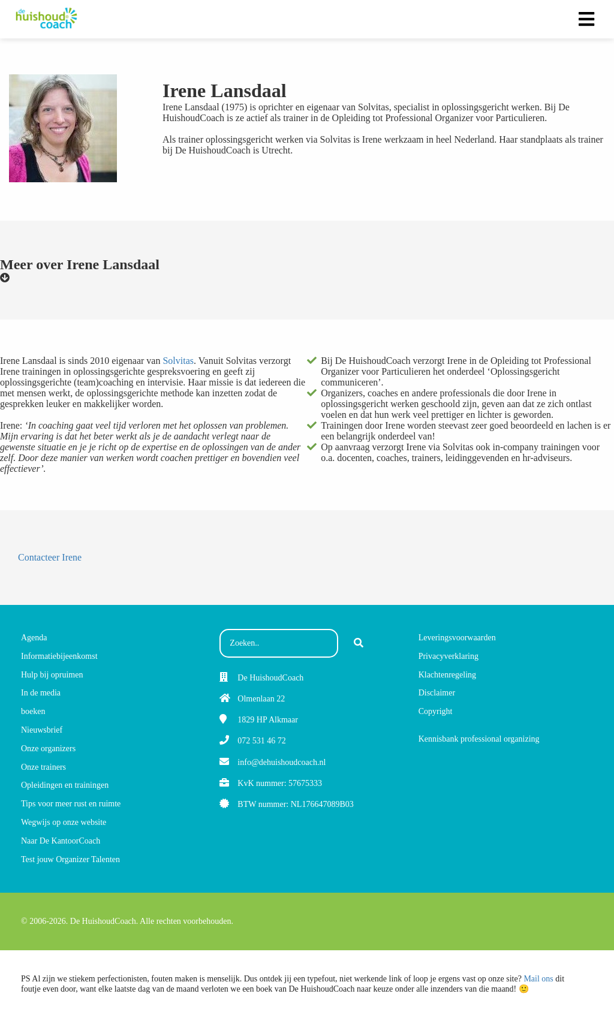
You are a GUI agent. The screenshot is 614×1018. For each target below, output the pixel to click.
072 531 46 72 (261, 740)
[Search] (358, 643)
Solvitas (178, 361)
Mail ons (538, 978)
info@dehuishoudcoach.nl (281, 762)
